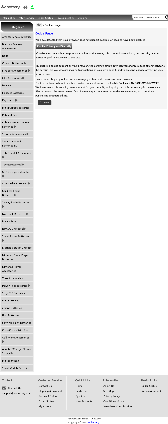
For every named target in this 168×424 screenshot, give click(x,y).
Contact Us (14, 388)
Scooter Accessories (15, 134)
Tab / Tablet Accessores (17, 155)
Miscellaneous (10, 360)
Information (8, 18)
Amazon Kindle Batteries (16, 37)
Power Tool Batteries (16, 285)
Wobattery (93, 422)
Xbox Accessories (12, 278)
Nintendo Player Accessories (11, 269)
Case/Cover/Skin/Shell (15, 330)
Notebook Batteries (15, 214)
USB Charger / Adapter (16, 174)
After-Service (27, 18)
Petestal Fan (9, 115)
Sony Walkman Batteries (16, 323)
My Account (46, 406)
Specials (80, 396)
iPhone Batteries (12, 308)
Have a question (65, 18)
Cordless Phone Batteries (11, 193)
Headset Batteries (13, 93)
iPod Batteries (10, 315)
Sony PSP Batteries (13, 293)
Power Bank (9, 221)
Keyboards (10, 100)
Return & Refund (48, 396)
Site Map (108, 391)
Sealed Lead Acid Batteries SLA (12, 143)
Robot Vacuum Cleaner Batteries (15, 124)
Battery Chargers (14, 229)
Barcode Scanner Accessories (12, 46)
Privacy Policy (111, 396)
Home (79, 386)
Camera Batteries (14, 63)
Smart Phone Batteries (16, 238)
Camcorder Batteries (16, 183)
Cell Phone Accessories (16, 339)
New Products (84, 401)
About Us (108, 386)
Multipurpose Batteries (15, 107)
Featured (81, 391)
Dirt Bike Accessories (16, 70)
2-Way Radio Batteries (16, 204)
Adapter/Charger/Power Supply (17, 351)
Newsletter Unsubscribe (117, 406)
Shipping (82, 18)
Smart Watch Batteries (15, 368)
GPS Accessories (13, 78)
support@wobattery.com (16, 393)
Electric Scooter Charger (17, 248)
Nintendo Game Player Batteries (15, 257)
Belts (5, 56)
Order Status (45, 18)
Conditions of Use (113, 401)
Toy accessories (13, 164)
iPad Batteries (10, 300)
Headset (7, 85)
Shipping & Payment (50, 391)
